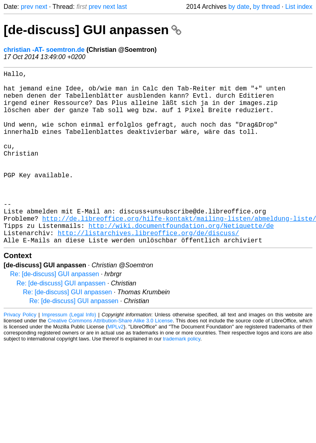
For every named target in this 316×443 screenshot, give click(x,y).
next (41, 6)
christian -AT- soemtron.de (44, 49)
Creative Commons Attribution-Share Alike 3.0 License (110, 359)
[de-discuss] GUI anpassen (92, 30)
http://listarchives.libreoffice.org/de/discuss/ (148, 269)
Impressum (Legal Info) (69, 353)
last (122, 6)
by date (238, 6)
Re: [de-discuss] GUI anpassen (54, 312)
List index (298, 6)
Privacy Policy (20, 353)
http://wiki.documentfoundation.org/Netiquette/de (181, 260)
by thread (266, 6)
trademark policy (181, 377)
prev (27, 6)
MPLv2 (116, 365)
